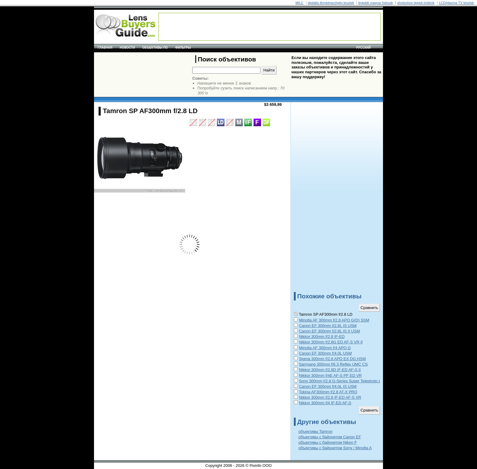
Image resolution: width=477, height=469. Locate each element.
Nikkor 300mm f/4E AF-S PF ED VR (330, 375)
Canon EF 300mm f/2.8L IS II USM (329, 331)
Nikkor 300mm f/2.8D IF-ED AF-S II (330, 369)
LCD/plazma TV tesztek (456, 3)
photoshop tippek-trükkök (416, 3)
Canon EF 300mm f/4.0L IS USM (328, 386)
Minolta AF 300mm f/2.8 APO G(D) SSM (334, 320)
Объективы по (155, 47)
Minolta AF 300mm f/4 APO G (325, 348)
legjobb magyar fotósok (375, 3)
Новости (127, 47)
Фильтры (183, 47)
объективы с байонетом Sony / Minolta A (335, 448)
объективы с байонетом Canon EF (329, 437)
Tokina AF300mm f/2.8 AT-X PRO (328, 392)
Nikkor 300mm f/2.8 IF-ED (322, 336)
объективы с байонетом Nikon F (327, 442)
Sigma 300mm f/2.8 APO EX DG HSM (332, 358)
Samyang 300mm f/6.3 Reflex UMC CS (333, 364)
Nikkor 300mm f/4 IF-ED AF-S (325, 403)
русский (363, 47)
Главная (105, 47)
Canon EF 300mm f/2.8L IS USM (328, 325)
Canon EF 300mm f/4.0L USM (325, 353)
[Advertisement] (269, 26)
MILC (299, 3)
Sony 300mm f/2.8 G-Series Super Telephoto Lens (343, 381)
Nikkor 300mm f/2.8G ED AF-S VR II (331, 342)
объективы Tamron (315, 431)
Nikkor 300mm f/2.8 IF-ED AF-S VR (330, 397)
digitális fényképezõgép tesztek (331, 3)
